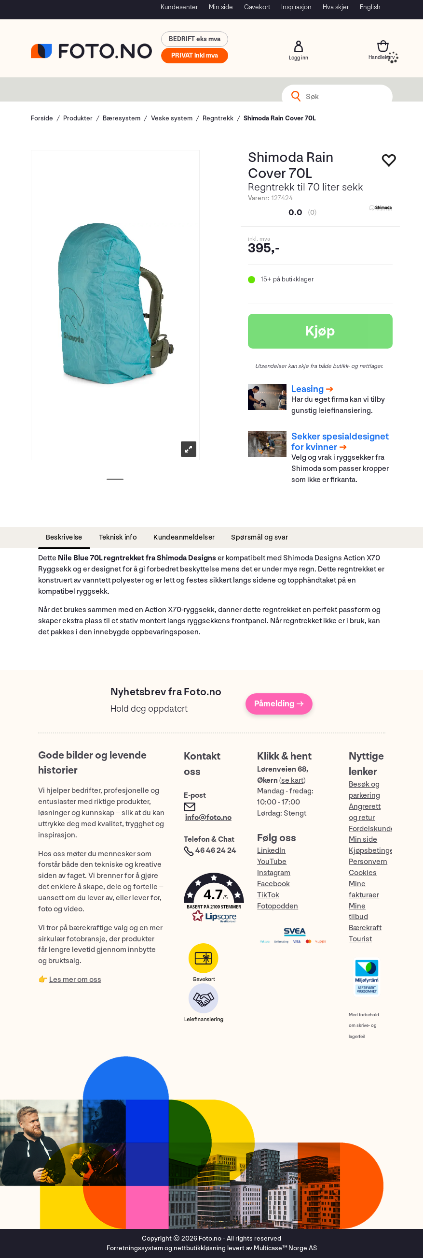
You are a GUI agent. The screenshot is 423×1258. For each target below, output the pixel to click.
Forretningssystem (135, 1248)
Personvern (368, 861)
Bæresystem (121, 118)
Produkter (78, 118)
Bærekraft (365, 928)
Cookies (363, 873)
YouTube (272, 861)
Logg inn (298, 46)
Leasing (307, 389)
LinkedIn (271, 850)
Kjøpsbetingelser (378, 850)
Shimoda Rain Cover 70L (280, 118)
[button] (211, 900)
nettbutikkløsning (200, 1248)
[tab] (64, 538)
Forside (42, 118)
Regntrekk (218, 118)
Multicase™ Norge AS (285, 1248)
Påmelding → (279, 704)
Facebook (273, 884)
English (370, 7)
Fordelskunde (372, 829)
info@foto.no (208, 817)
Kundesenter (179, 7)
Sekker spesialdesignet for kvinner (340, 442)
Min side (221, 7)
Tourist (360, 939)
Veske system (171, 118)
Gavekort (257, 7)
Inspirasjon (296, 7)
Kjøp (320, 331)
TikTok (268, 895)
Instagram (273, 873)
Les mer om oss (75, 979)
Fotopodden (277, 906)
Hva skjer (336, 7)
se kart (292, 780)
